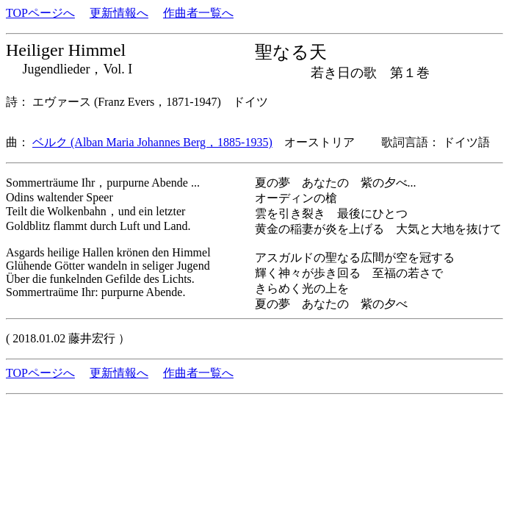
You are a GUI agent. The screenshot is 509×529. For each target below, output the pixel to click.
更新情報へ (119, 13)
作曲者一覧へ (198, 13)
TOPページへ (40, 13)
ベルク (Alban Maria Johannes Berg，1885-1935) (152, 142)
